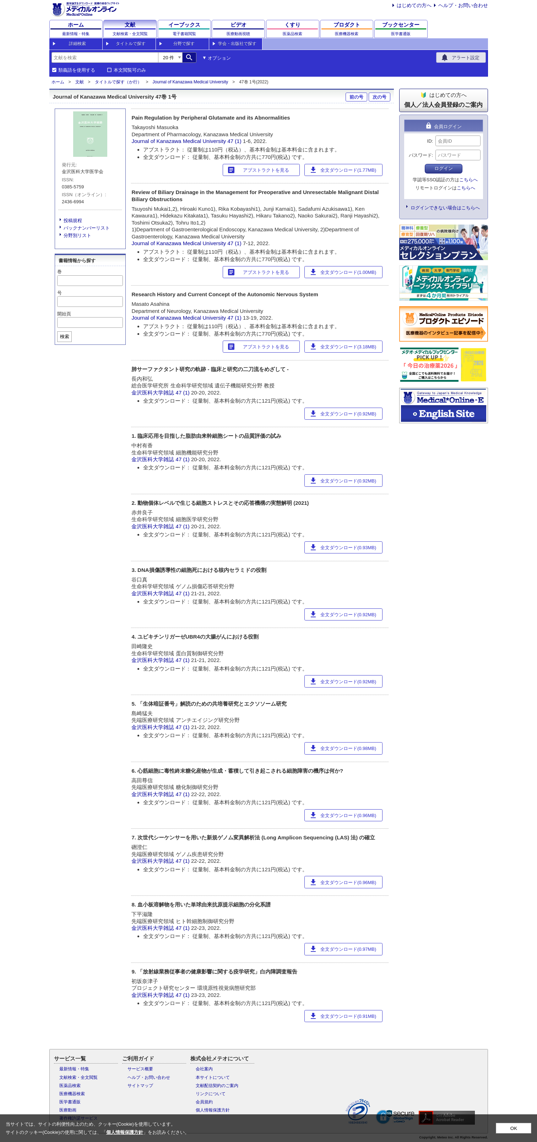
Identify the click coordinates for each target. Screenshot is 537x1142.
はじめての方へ (414, 5)
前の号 (356, 97)
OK (513, 1128)
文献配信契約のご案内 (217, 1085)
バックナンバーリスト (87, 228)
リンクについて (211, 1093)
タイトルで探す (131, 43)
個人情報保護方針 (213, 1110)
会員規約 (204, 1101)
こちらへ (468, 179)
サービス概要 (140, 1068)
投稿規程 (73, 220)
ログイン (443, 168)
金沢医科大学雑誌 (152, 393)
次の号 (379, 97)
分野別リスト (77, 235)
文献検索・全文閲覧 (78, 1077)
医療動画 (67, 1110)
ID (429, 141)
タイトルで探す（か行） (118, 81)
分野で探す (184, 43)
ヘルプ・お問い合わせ (463, 5)
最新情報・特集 (74, 1068)
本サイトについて (213, 1077)
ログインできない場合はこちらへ (445, 207)
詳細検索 (77, 43)
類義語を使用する (76, 70)
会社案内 (204, 1068)
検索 (64, 336)
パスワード (420, 155)
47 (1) (235, 141)
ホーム (57, 81)
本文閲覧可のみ (130, 70)
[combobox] (104, 57)
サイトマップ (140, 1085)
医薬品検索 (70, 1085)
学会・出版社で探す (237, 43)
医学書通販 (70, 1101)
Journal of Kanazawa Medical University (190, 81)
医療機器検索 (72, 1093)
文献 (79, 81)
